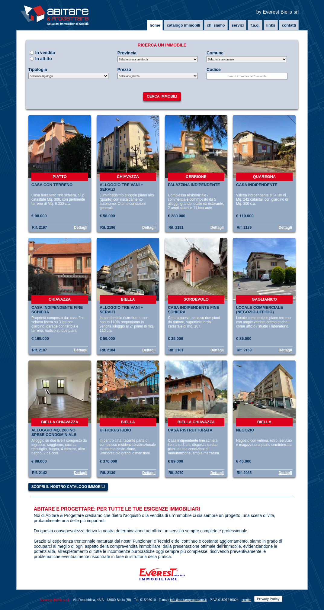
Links (270, 25)
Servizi (238, 25)
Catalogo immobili (183, 25)
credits (246, 600)
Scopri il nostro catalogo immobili (68, 487)
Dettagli (80, 227)
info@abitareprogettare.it (188, 600)
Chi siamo (216, 25)
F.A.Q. (254, 25)
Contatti (289, 25)
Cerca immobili (162, 96)
